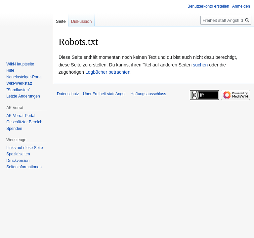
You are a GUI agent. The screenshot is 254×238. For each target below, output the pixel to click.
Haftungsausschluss (148, 94)
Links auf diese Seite (24, 147)
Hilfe (10, 70)
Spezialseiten (18, 154)
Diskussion (81, 21)
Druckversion (17, 160)
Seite (61, 21)
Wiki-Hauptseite (20, 64)
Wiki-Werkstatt (19, 83)
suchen (200, 64)
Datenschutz (68, 94)
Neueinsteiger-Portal (24, 77)
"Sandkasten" (18, 90)
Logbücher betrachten (107, 72)
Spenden (14, 128)
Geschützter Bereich (24, 122)
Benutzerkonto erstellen (208, 6)
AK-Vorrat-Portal (20, 115)
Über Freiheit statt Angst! (105, 94)
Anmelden (241, 6)
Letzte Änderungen (23, 96)
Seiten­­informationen (24, 167)
